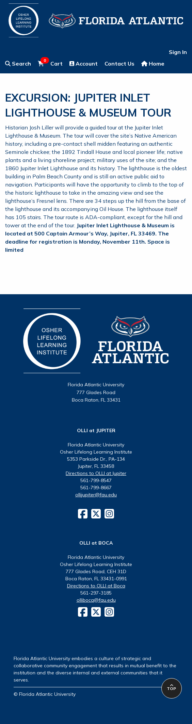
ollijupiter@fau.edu (96, 495)
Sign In (178, 52)
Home (152, 63)
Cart (50, 63)
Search (18, 63)
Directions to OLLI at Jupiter (96, 473)
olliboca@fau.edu (96, 600)
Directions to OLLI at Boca (96, 586)
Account (83, 63)
